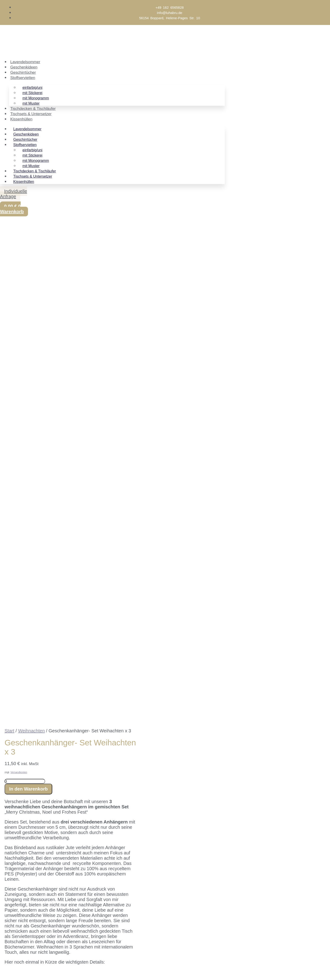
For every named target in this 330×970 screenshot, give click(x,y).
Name (23, 866)
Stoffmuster (98, 576)
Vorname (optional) (29, 928)
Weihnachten (31, 258)
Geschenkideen (23, 67)
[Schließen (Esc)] (36, 960)
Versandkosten (19, 299)
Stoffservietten (22, 78)
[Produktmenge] (25, 308)
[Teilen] (25, 960)
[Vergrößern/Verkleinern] (4, 960)
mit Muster (31, 103)
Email (22, 858)
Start (9, 258)
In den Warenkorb (28, 316)
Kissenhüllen (21, 119)
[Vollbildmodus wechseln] (15, 960)
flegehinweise (68, 555)
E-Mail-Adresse (25, 935)
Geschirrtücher (23, 72)
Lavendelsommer (25, 62)
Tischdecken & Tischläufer (33, 108)
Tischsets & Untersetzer (31, 114)
